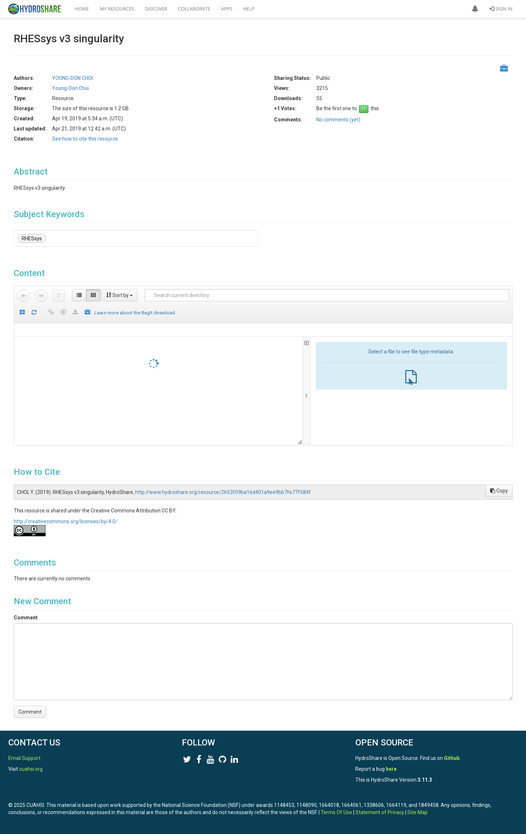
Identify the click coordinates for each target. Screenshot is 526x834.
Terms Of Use (336, 812)
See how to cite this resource (85, 139)
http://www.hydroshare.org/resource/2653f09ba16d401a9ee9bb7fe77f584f (223, 492)
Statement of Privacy (379, 812)
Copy (499, 491)
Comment (26, 617)
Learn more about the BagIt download (134, 312)
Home (82, 8)
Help (249, 8)
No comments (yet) (338, 119)
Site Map (417, 812)
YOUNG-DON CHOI (72, 78)
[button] (475, 9)
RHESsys (32, 238)
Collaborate (194, 8)
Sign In (500, 8)
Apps (226, 8)
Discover (156, 8)
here (391, 769)
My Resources (117, 8)
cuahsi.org (31, 769)
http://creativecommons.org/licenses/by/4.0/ (65, 521)
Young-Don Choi (70, 88)
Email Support (24, 758)
